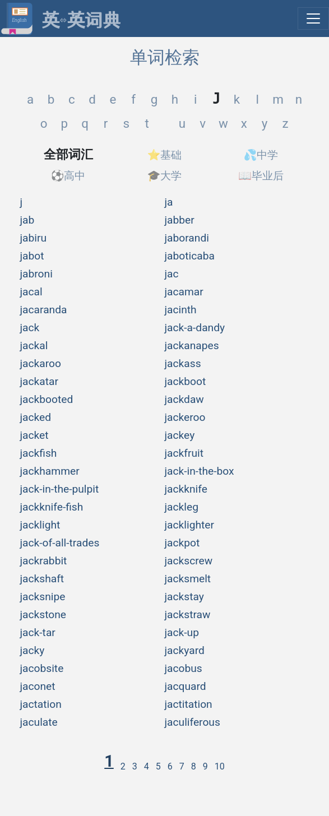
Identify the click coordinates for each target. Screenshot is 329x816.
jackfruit (184, 453)
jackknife (186, 489)
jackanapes (192, 345)
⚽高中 (68, 175)
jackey (180, 435)
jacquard (185, 686)
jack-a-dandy (195, 327)
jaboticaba (190, 255)
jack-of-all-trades (60, 542)
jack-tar (37, 632)
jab (27, 220)
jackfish (38, 453)
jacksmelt (188, 578)
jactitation (188, 704)
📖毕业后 (261, 175)
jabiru (33, 237)
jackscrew (189, 560)
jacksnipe (43, 596)
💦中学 (261, 155)
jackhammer (50, 471)
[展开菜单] (313, 18)
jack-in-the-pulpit (59, 489)
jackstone (43, 614)
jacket (34, 435)
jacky (32, 650)
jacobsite (42, 668)
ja (169, 202)
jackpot (182, 542)
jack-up (182, 632)
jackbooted (46, 399)
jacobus (183, 668)
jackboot (185, 381)
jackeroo (185, 417)
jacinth (181, 309)
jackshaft (42, 578)
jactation (41, 704)
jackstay (184, 596)
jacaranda (43, 309)
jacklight (40, 524)
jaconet (37, 686)
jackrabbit (43, 560)
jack (30, 327)
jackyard (185, 650)
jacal (31, 291)
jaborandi (187, 237)
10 (220, 766)
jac (172, 273)
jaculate (39, 722)
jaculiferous (192, 722)
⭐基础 (164, 155)
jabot (32, 255)
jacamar (184, 291)
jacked (36, 417)
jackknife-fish (52, 506)
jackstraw (188, 614)
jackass (183, 363)
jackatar (39, 381)
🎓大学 (164, 175)
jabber (179, 220)
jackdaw (184, 399)
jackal (34, 345)
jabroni (36, 273)
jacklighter (189, 524)
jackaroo (40, 363)
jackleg (181, 506)
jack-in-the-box (199, 471)
